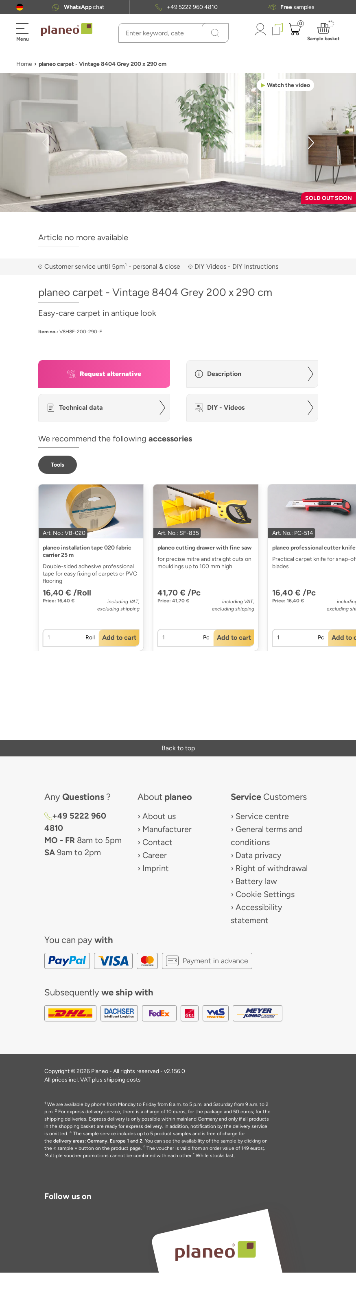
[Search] (215, 33)
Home (24, 64)
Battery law (256, 881)
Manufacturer (167, 829)
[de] (19, 7)
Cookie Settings (265, 894)
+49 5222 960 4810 (192, 7)
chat (84, 7)
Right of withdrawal (272, 868)
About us (159, 816)
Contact (157, 842)
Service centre (262, 816)
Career (154, 855)
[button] (19, 7)
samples (297, 7)
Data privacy (259, 855)
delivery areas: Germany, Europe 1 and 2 (97, 1141)
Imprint (155, 868)
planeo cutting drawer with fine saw (204, 547)
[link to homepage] (66, 29)
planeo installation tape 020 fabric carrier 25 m (87, 551)
